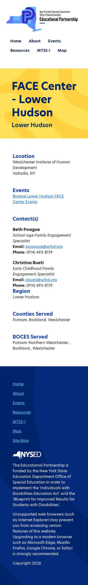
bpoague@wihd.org (44, 246)
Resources (20, 50)
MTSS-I (43, 50)
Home (15, 41)
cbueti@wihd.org (41, 279)
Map (62, 50)
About (35, 41)
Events (54, 41)
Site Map (21, 440)
